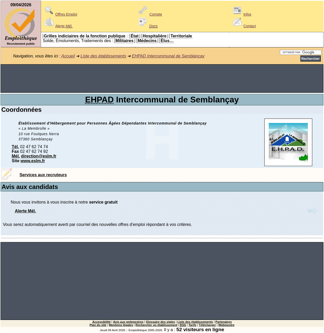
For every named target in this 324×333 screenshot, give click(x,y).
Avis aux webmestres (128, 321)
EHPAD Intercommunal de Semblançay (168, 56)
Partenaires (223, 321)
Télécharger (207, 325)
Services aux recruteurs (43, 175)
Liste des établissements (103, 56)
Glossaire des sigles (160, 321)
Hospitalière (155, 36)
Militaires (124, 40)
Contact (243, 26)
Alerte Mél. (25, 211)
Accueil (68, 56)
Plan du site (98, 325)
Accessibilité (101, 321)
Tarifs (192, 325)
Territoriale (181, 36)
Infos (241, 14)
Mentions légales (121, 325)
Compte (149, 14)
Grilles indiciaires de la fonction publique (84, 36)
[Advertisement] (162, 78)
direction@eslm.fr (39, 156)
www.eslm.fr (33, 161)
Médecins (147, 40)
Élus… (167, 40)
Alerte (57, 26)
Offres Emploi (60, 14)
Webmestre (226, 325)
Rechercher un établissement (157, 325)
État (134, 36)
